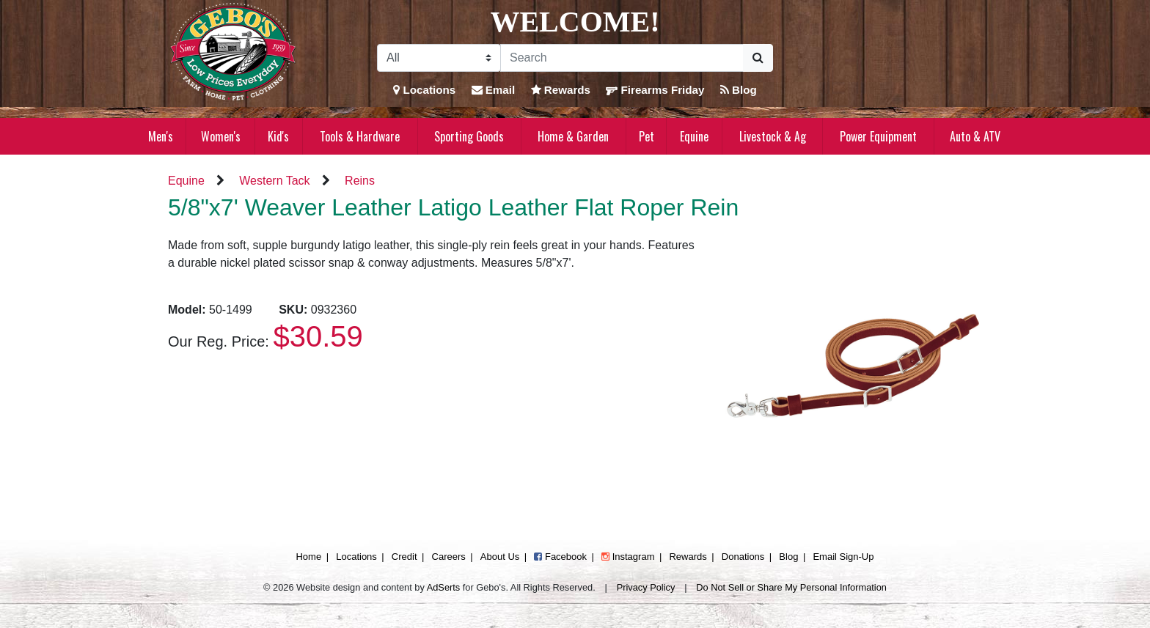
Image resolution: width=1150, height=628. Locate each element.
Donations (743, 556)
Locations (424, 90)
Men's (160, 136)
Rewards (561, 90)
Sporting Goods (469, 136)
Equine (694, 136)
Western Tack (274, 180)
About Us (499, 556)
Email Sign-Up (843, 556)
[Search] (622, 58)
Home (308, 556)
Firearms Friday (655, 90)
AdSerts (444, 587)
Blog (738, 90)
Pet (646, 136)
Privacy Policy (646, 587)
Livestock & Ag (772, 136)
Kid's (278, 136)
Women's (221, 136)
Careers (449, 556)
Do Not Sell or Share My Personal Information (791, 587)
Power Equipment (878, 136)
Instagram (627, 556)
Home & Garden (573, 136)
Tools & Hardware (360, 136)
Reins (360, 180)
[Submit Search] (758, 58)
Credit (404, 556)
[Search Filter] (439, 58)
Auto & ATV (975, 136)
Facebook (560, 556)
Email (494, 90)
